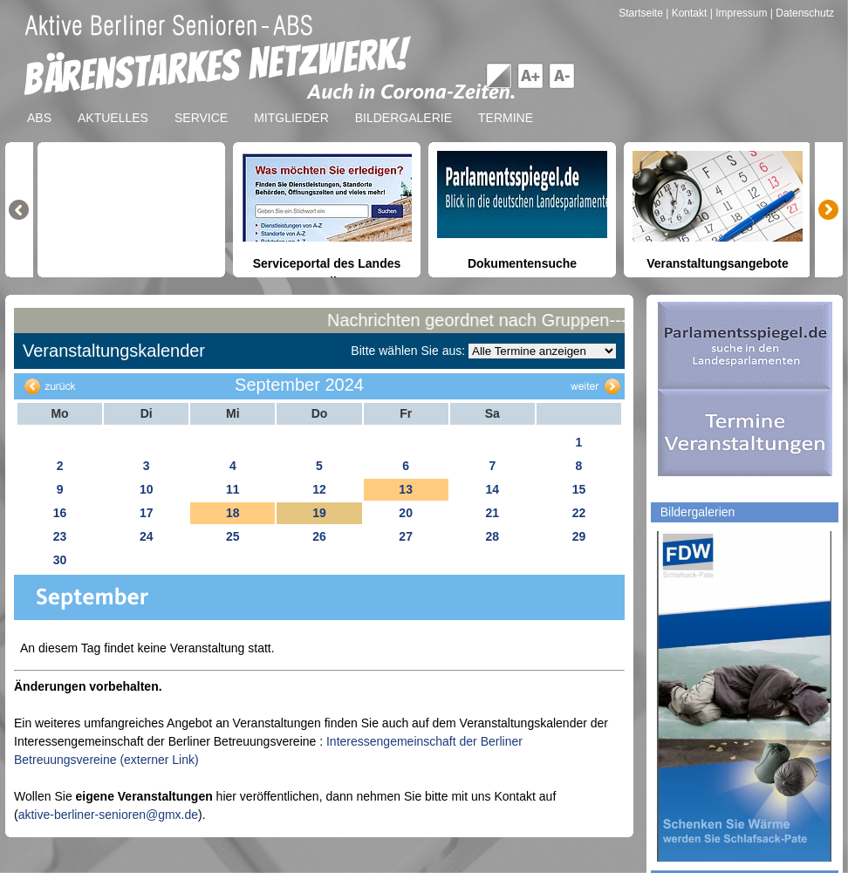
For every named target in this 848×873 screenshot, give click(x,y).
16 (60, 513)
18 (233, 513)
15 (579, 489)
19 (319, 513)
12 (319, 489)
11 (233, 489)
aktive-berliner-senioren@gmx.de (108, 815)
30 (60, 560)
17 (147, 513)
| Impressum (739, 13)
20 (406, 513)
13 (406, 489)
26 (319, 536)
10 (147, 489)
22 (579, 513)
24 (147, 536)
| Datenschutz (802, 13)
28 (492, 536)
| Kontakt (687, 13)
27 (406, 536)
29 (579, 536)
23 (60, 536)
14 (492, 489)
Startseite (642, 13)
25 (233, 536)
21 (492, 513)
